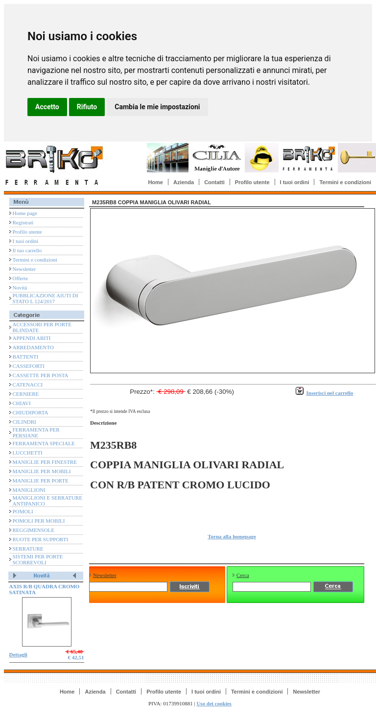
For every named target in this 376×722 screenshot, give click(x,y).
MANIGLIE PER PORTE (41, 480)
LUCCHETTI (28, 453)
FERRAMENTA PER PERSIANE (36, 432)
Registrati (23, 222)
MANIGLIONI (29, 490)
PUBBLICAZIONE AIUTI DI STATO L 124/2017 (45, 298)
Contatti (214, 182)
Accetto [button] (47, 107)
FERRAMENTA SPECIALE (44, 443)
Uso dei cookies (214, 703)
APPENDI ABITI (32, 338)
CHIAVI (22, 403)
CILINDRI (24, 422)
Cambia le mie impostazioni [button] (157, 107)
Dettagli (18, 654)
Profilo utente (252, 182)
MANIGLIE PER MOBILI (42, 471)
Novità (20, 287)
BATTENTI (26, 357)
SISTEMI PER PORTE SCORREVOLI (38, 559)
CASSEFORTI (29, 366)
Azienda (183, 182)
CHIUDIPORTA (30, 412)
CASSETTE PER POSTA (41, 375)
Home (155, 182)
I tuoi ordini (294, 182)
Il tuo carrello (27, 250)
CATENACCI (28, 384)
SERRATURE (28, 549)
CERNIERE (26, 394)
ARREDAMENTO (33, 347)
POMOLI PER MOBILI (39, 521)
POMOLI (23, 511)
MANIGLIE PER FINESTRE (45, 462)
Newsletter (24, 269)
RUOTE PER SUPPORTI (41, 539)
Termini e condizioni (345, 182)
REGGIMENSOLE (34, 530)
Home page (25, 213)
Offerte (20, 278)
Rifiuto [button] (87, 107)
